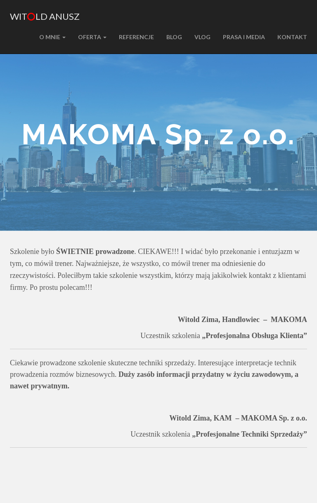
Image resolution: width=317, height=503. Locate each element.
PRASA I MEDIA (244, 36)
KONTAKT (292, 36)
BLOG (174, 36)
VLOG (202, 36)
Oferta (92, 36)
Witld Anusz (45, 16)
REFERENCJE (136, 36)
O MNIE (52, 36)
